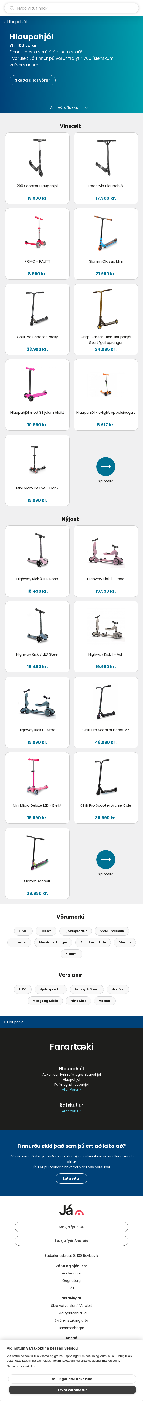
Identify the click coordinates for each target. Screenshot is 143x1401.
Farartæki (72, 1046)
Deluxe (46, 931)
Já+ (72, 1288)
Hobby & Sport (87, 989)
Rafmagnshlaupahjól (71, 1084)
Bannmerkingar (71, 1327)
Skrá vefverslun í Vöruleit (71, 1305)
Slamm (125, 942)
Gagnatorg (71, 1280)
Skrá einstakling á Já (71, 1320)
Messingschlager (53, 942)
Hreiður (118, 989)
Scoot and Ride (93, 942)
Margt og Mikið (45, 1001)
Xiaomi (71, 954)
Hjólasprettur (75, 931)
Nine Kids (78, 1001)
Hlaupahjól (17, 22)
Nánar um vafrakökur (21, 1366)
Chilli (23, 931)
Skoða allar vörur (32, 80)
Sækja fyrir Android (71, 1240)
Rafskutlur (71, 1105)
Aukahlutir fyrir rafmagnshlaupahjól (71, 1074)
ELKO (23, 989)
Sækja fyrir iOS (71, 1226)
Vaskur (105, 1001)
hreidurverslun (112, 931)
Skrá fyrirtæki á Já (72, 1313)
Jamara (19, 942)
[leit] (71, 8)
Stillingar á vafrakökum (72, 1379)
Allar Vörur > (71, 1089)
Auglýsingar (71, 1273)
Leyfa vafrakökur (72, 1390)
